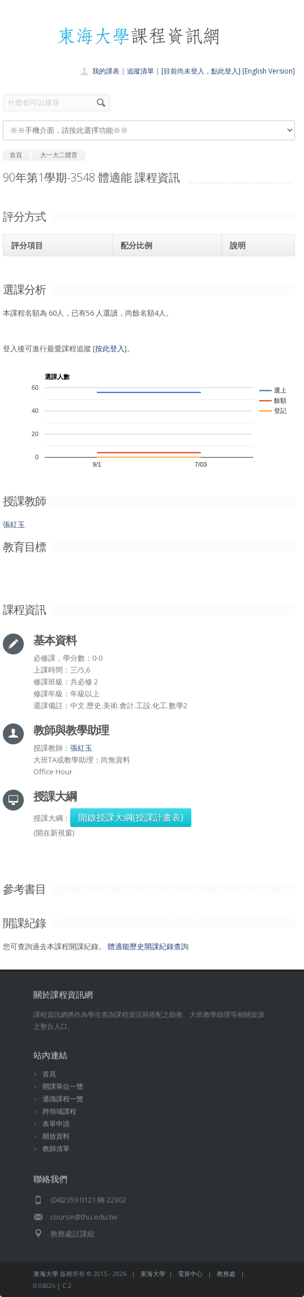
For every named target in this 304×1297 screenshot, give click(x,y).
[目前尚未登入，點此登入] (201, 71)
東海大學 (45, 1273)
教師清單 (56, 1148)
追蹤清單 (140, 71)
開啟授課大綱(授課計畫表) (130, 817)
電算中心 (190, 1273)
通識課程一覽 (62, 1099)
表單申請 (56, 1123)
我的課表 (105, 71)
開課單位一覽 (62, 1086)
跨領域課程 (59, 1111)
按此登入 (110, 348)
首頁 (49, 1074)
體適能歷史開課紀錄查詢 (148, 946)
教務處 (226, 1273)
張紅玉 (14, 524)
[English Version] (268, 71)
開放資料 (56, 1136)
